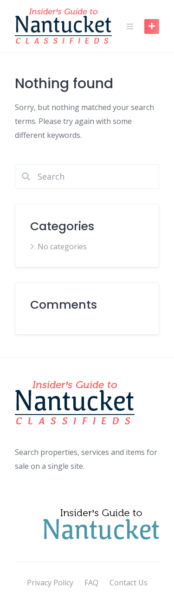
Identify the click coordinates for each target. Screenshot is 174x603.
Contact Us (129, 582)
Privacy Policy (50, 582)
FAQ (91, 582)
